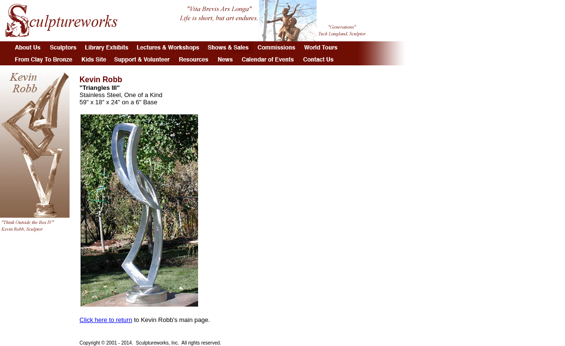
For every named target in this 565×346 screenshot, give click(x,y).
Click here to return (106, 319)
